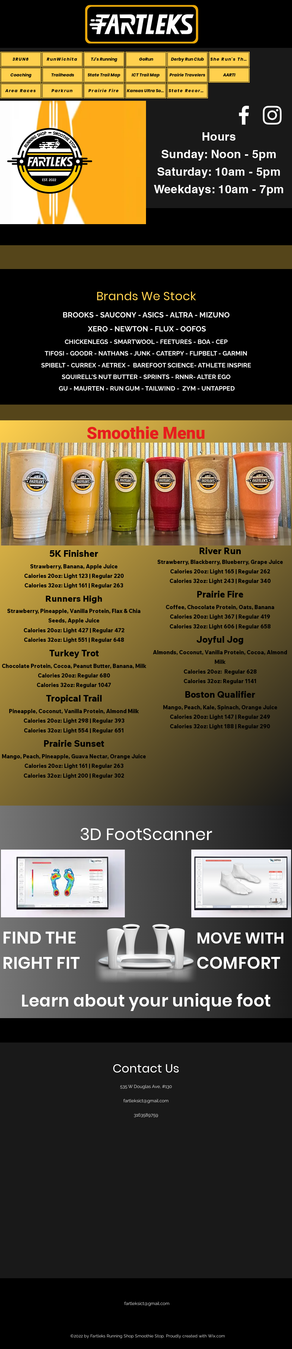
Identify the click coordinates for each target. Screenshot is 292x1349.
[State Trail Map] (104, 75)
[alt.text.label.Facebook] (244, 115)
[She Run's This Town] (229, 59)
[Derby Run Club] (187, 59)
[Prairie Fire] (104, 91)
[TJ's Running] (104, 59)
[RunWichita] (62, 59)
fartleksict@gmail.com (146, 1100)
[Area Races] (21, 91)
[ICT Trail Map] (146, 75)
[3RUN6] (21, 59)
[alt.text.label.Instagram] (272, 115)
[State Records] (187, 91)
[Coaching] (21, 75)
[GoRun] (146, 59)
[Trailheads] (62, 75)
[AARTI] (229, 75)
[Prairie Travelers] (187, 75)
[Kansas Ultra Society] (146, 91)
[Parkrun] (62, 91)
